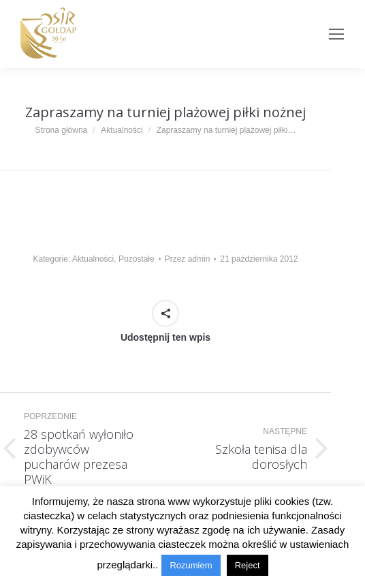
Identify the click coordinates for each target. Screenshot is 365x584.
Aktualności (93, 259)
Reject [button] (247, 565)
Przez (187, 259)
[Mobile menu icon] (336, 34)
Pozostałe (136, 259)
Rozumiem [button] (191, 565)
